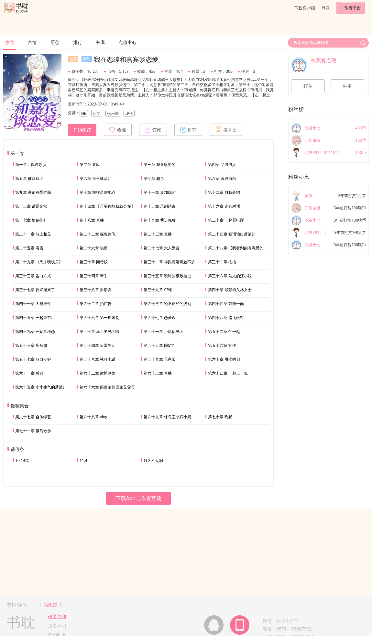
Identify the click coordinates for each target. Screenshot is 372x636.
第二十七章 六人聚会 (162, 248)
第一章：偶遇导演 (30, 164)
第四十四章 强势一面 (226, 303)
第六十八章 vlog (93, 417)
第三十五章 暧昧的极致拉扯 (167, 276)
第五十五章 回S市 (159, 345)
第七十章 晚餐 (220, 417)
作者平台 (352, 8)
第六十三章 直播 (158, 373)
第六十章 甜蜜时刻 (224, 359)
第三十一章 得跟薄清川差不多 (169, 262)
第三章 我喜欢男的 (160, 164)
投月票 (226, 129)
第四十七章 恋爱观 (160, 317)
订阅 (153, 129)
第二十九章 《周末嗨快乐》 (39, 262)
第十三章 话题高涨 (31, 206)
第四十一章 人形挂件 (33, 303)
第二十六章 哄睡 (94, 248)
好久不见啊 (153, 460)
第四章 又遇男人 (222, 164)
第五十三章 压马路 (31, 345)
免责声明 (57, 625)
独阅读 (50, 605)
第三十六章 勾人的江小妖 (230, 276)
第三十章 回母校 (94, 262)
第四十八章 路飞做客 (226, 317)
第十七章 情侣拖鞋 (31, 220)
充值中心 (127, 42)
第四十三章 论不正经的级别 (167, 303)
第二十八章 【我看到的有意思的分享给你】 (245, 248)
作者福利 (57, 616)
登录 (326, 8)
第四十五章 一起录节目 (35, 317)
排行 (77, 42)
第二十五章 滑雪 (29, 248)
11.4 (83, 460)
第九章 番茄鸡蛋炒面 (33, 192)
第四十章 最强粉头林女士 (230, 289)
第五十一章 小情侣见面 (163, 331)
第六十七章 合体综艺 (33, 417)
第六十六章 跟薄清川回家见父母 (107, 387)
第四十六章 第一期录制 (99, 317)
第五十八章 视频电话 (97, 359)
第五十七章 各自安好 (33, 359)
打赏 (307, 86)
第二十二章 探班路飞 (97, 234)
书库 (100, 42)
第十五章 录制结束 (160, 206)
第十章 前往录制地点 (97, 192)
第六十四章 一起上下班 (228, 373)
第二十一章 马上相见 (33, 234)
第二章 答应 (90, 164)
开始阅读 (82, 130)
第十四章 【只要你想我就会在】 (107, 206)
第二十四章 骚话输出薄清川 (232, 234)
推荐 (9, 42)
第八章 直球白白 (222, 178)
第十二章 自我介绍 (224, 192)
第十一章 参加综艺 (160, 192)
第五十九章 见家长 (160, 359)
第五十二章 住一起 (224, 331)
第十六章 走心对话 (224, 206)
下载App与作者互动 (138, 498)
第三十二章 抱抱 (222, 262)
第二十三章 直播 (158, 234)
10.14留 (22, 460)
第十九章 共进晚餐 (160, 220)
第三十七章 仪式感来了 (35, 289)
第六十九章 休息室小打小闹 (167, 417)
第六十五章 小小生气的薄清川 (41, 387)
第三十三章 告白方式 (33, 276)
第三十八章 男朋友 (96, 289)
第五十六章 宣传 (222, 345)
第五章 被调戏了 (29, 178)
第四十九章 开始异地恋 (35, 331)
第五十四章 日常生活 (97, 345)
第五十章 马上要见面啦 (99, 331)
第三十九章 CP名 (158, 289)
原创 (55, 42)
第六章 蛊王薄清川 (96, 178)
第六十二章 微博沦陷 (97, 373)
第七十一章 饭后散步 (33, 430)
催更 (347, 86)
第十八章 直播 (92, 220)
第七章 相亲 (154, 178)
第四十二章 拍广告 (96, 303)
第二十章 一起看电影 (226, 220)
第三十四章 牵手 (94, 276)
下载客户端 (304, 8)
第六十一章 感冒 (29, 373)
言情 (32, 42)
